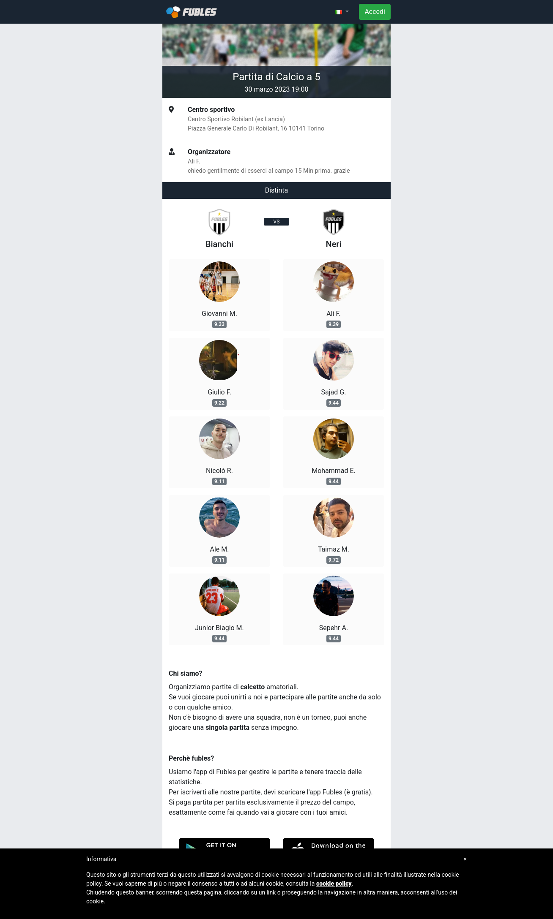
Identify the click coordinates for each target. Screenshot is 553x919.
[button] (342, 11)
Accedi (374, 12)
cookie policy (334, 883)
